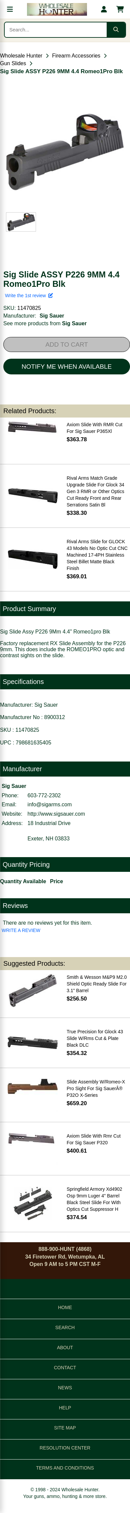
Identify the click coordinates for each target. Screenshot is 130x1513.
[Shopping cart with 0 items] (120, 9)
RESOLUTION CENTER (65, 1447)
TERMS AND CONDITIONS (65, 1468)
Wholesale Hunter (21, 56)
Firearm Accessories (76, 56)
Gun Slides (13, 63)
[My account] (104, 9)
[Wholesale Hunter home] (57, 9)
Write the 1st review (29, 295)
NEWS (65, 1387)
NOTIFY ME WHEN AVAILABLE (67, 366)
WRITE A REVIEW (21, 930)
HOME (65, 1307)
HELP (65, 1407)
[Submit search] (116, 29)
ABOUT (65, 1347)
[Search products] (56, 29)
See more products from (45, 323)
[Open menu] (10, 9)
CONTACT (65, 1367)
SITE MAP (65, 1427)
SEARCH (65, 1327)
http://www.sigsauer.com (56, 814)
